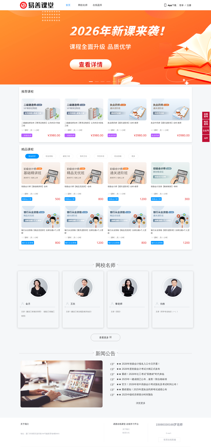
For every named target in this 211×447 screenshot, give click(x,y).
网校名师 (82, 5)
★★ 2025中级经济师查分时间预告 (131, 394)
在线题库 (97, 5)
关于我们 (126, 429)
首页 (68, 5)
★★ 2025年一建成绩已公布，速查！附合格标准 (138, 379)
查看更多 (105, 337)
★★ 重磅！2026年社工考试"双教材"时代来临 (137, 374)
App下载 (170, 5)
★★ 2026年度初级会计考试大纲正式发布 (135, 368)
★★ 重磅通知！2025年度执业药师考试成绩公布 (138, 389)
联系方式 (126, 433)
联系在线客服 (170, 440)
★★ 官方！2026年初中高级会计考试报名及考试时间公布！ (144, 384)
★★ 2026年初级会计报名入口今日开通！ (135, 363)
